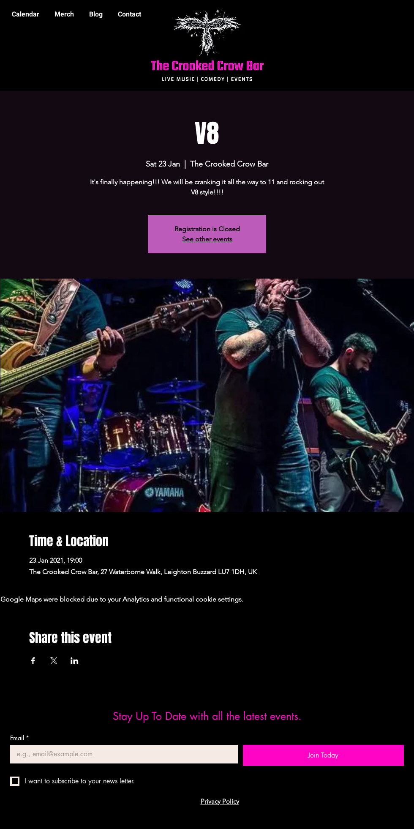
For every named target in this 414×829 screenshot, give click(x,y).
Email (19, 737)
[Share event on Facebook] (33, 660)
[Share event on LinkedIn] (75, 660)
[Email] (121, 754)
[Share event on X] (54, 660)
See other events (207, 239)
